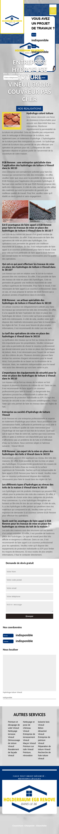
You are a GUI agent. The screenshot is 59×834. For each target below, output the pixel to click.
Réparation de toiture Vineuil (44, 748)
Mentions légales (29, 779)
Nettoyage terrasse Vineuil (12, 734)
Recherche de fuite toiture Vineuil (44, 755)
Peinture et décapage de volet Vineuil (14, 725)
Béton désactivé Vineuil (42, 731)
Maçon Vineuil (29, 743)
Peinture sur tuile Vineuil (28, 748)
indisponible (40, 40)
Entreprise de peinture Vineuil (44, 740)
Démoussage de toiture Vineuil (14, 743)
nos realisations (29, 108)
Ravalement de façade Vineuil (13, 752)
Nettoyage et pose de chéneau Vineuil (28, 726)
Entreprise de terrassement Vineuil (29, 737)
